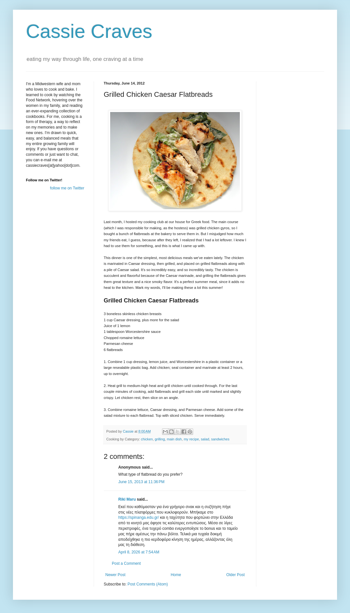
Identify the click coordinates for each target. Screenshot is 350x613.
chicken (147, 439)
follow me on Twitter (67, 188)
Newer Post (115, 575)
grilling (160, 439)
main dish (174, 439)
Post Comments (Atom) (147, 584)
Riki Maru (127, 499)
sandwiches (220, 439)
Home (176, 575)
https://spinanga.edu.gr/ (138, 517)
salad (205, 439)
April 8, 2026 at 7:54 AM (138, 552)
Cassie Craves (89, 31)
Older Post (235, 575)
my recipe (191, 439)
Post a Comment (126, 563)
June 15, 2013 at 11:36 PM (141, 482)
